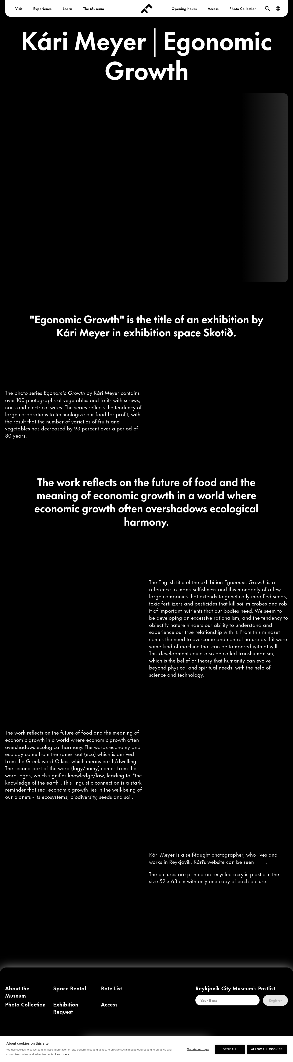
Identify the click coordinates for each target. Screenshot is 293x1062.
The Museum (93, 8)
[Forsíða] (146, 8)
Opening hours (184, 8)
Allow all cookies (266, 1053)
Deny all (230, 1053)
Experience (42, 8)
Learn (67, 8)
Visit (18, 8)
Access (213, 8)
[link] (260, 861)
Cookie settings (198, 1053)
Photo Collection (243, 8)
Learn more (62, 1058)
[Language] (278, 8)
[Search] (267, 8)
